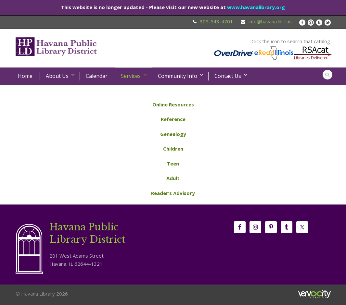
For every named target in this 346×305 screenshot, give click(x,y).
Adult (173, 178)
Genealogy (173, 134)
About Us (57, 75)
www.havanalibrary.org (256, 7)
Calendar (97, 75)
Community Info (177, 75)
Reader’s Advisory (173, 193)
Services (131, 75)
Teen (173, 163)
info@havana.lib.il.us (270, 21)
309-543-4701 (216, 21)
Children (173, 148)
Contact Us (227, 75)
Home (25, 75)
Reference (173, 119)
